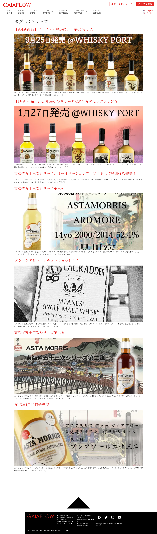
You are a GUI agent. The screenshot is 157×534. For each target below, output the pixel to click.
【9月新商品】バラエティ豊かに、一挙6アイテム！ (55, 29)
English (149, 10)
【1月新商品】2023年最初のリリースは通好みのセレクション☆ (66, 101)
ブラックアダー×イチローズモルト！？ (46, 260)
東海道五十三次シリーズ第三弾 (39, 188)
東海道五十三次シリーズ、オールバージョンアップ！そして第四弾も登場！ (75, 173)
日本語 (149, 13)
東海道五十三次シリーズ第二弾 (39, 332)
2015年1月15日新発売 (31, 404)
